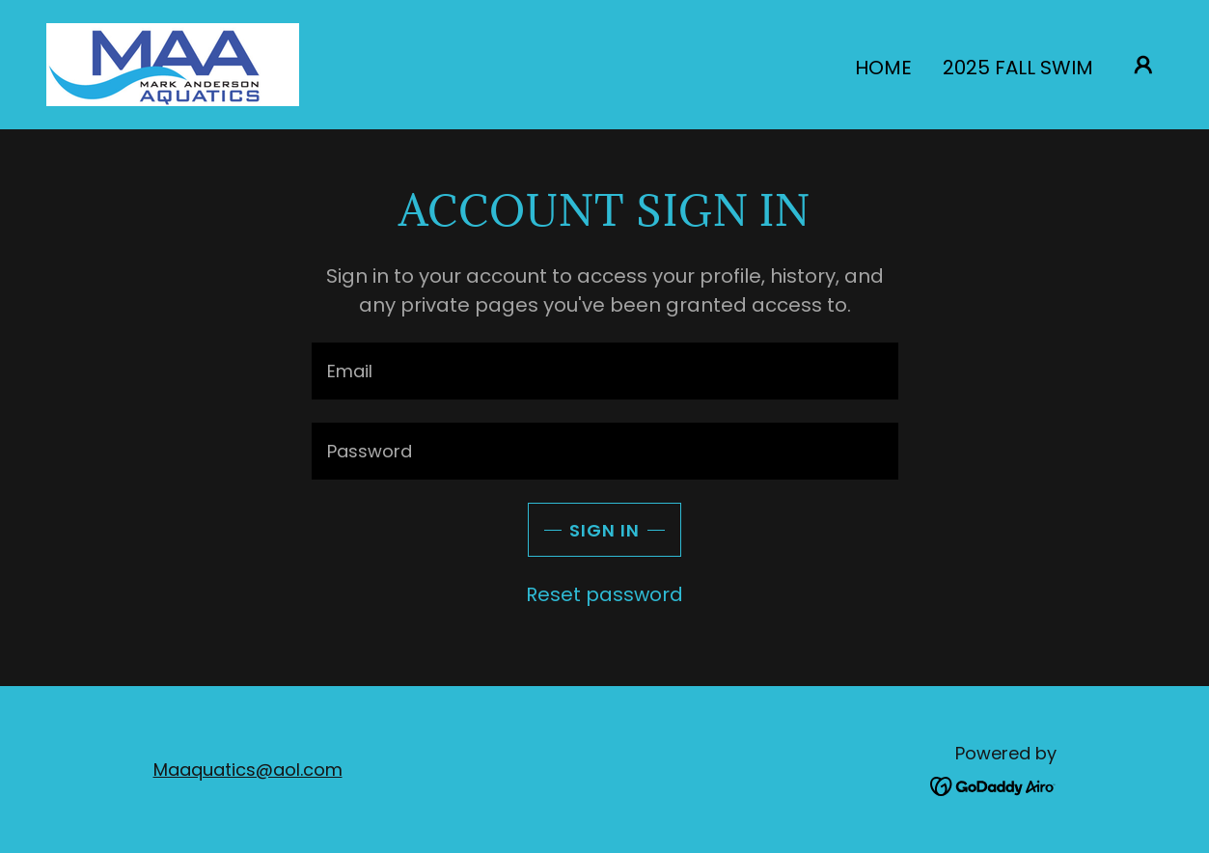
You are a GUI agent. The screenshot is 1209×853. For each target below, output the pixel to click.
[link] (172, 62)
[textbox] (605, 371)
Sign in (604, 530)
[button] (1143, 64)
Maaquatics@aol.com (248, 769)
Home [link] (883, 67)
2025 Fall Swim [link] (1018, 67)
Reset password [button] (604, 594)
